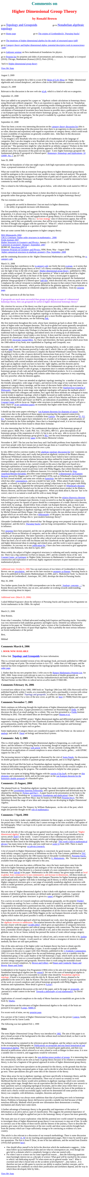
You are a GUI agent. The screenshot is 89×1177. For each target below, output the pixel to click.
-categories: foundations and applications (49, 795)
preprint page (35, 1012)
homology (49, 478)
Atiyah (17, 872)
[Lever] (49, 984)
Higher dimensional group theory (23, 64)
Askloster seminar (14, 52)
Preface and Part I (31, 793)
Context (75, 1017)
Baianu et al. (64, 714)
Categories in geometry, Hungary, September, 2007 (23, 245)
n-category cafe (41, 266)
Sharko (12, 1001)
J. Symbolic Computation (75, 951)
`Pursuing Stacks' (33, 524)
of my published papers (24, 404)
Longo (24, 1008)
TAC (84, 853)
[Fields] (80, 901)
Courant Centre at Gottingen (13, 557)
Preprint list (11, 57)
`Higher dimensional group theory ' (54, 271)
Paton (22, 733)
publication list (38, 545)
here (61, 697)
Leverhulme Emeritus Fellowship (28, 790)
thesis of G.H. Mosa (55, 80)
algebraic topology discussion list (55, 452)
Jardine (83, 937)
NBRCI (31, 1008)
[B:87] (16, 837)
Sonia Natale (68, 757)
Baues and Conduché (62, 963)
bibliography (43, 514)
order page (5, 668)
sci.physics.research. (36, 846)
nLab (44, 91)
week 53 (56, 844)
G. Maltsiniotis (58, 858)
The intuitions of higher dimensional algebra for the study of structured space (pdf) (42, 40)
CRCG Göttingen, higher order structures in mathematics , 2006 (29, 237)
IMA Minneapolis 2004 (11, 235)
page (11, 349)
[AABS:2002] (34, 925)
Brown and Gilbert (40, 963)
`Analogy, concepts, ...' (71, 585)
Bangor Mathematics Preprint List (68, 673)
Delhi (74, 710)
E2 (83, 416)
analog (4, 733)
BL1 (46, 435)
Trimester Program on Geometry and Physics (20, 249)
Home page (11, 34)
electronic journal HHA (22, 340)
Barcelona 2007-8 (19, 247)
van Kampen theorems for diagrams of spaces (58, 411)
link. (47, 318)
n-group (68, 266)
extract (40, 972)
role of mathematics (40, 809)
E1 (80, 416)
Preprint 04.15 (68, 798)
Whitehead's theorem (75, 486)
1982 (59, 1033)
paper (33, 438)
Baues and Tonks (15, 965)
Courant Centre (8, 402)
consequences (21, 481)
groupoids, (75, 989)
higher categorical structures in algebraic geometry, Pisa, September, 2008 (33, 252)
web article (35, 748)
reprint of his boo (57, 773)
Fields (74, 712)
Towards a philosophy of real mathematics (54, 991)
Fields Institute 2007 (10, 240)
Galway (51, 416)
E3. (3, 419)
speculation (19, 571)
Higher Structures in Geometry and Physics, (20, 242)
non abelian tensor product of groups (54, 1057)
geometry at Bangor (61, 571)
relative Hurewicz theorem (73, 497)
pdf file (44, 280)
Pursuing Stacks (79, 856)
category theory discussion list (65, 126)
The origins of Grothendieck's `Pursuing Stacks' (59, 34)
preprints (9, 531)
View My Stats (7, 68)
